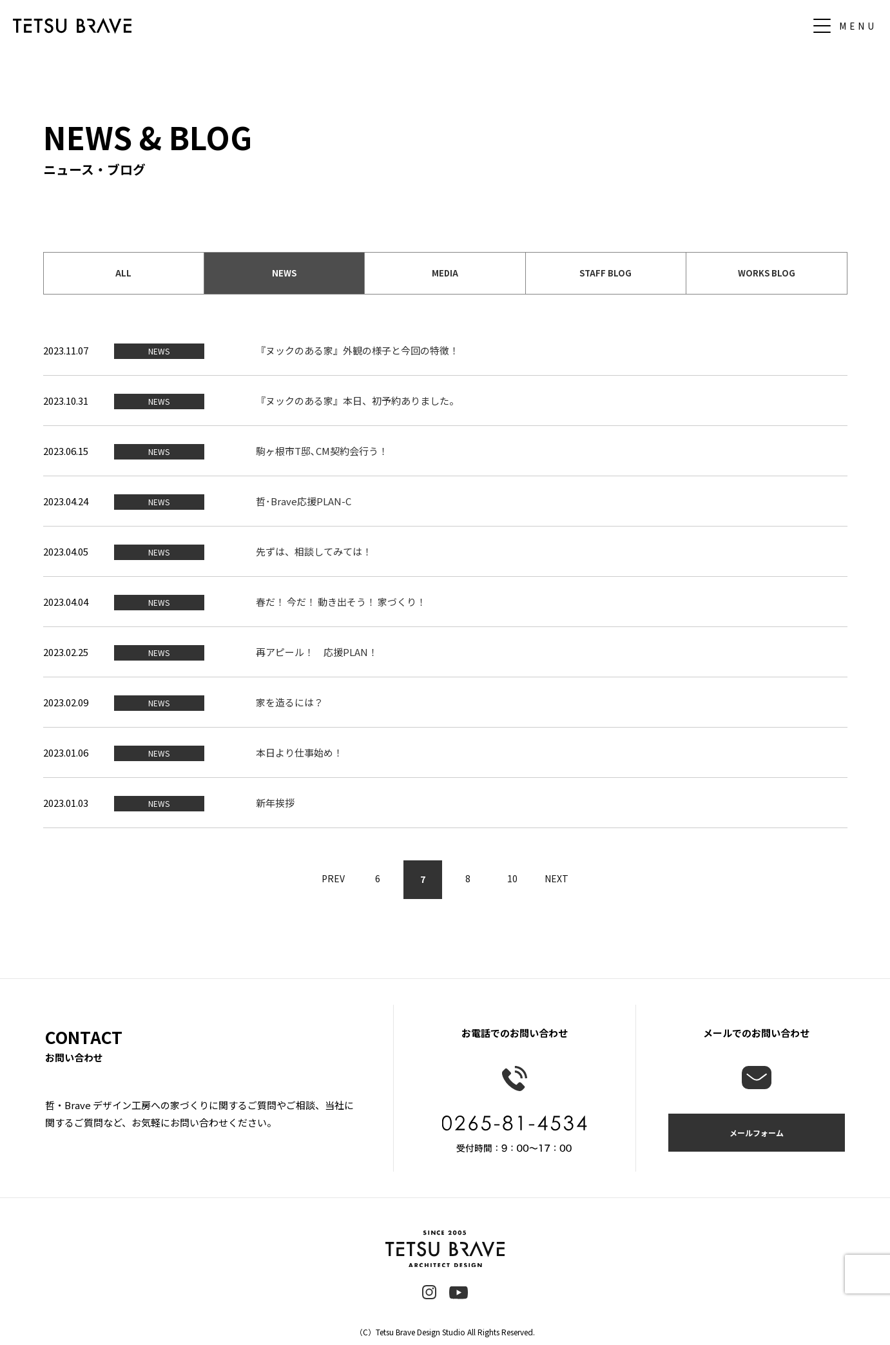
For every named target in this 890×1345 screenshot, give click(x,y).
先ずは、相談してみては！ (314, 551)
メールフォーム (757, 1132)
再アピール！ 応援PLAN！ (317, 652)
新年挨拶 (275, 802)
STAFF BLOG (605, 273)
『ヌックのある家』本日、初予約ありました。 (357, 400)
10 (513, 879)
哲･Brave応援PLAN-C (303, 501)
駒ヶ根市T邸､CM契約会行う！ (322, 451)
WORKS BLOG (766, 273)
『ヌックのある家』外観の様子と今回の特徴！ (357, 350)
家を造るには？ (290, 702)
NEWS (284, 273)
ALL (123, 273)
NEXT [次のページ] (558, 879)
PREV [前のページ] (332, 879)
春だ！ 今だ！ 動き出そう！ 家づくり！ (341, 601)
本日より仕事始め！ (299, 752)
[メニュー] (848, 26)
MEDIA (445, 273)
